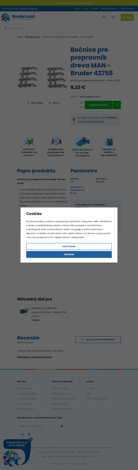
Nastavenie (69, 246)
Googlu (77, 229)
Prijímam (69, 254)
